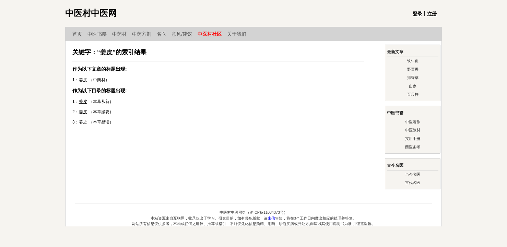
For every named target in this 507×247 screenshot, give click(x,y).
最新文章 (395, 51)
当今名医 (412, 174)
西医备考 (412, 147)
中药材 (122, 34)
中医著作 (412, 122)
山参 (412, 86)
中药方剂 (144, 34)
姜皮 (83, 80)
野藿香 (412, 69)
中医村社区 (212, 34)
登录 (417, 13)
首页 (79, 34)
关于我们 (236, 34)
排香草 (412, 77)
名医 (164, 34)
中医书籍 (99, 34)
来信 (271, 218)
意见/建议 (185, 34)
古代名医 (412, 182)
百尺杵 (412, 94)
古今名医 (395, 165)
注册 (432, 13)
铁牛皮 (412, 61)
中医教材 (412, 130)
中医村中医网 (91, 13)
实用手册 (412, 139)
